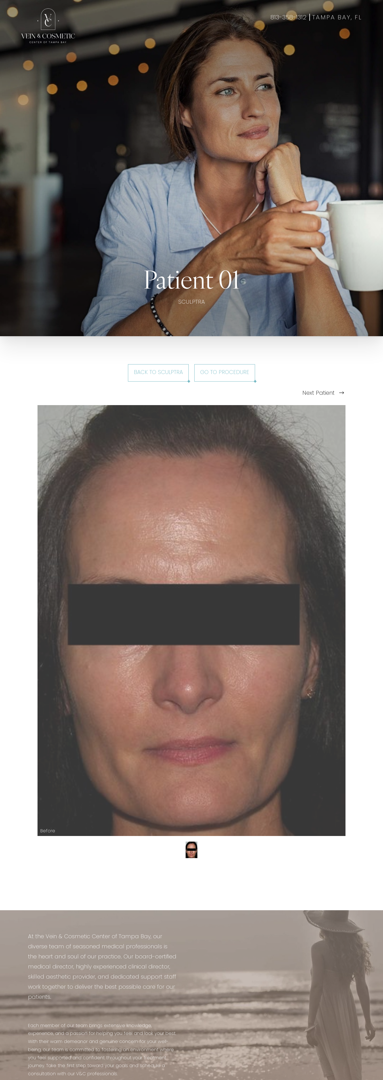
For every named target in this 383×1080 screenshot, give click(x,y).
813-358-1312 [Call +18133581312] (288, 18)
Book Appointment (322, 40)
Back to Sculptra (158, 372)
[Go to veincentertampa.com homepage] (48, 25)
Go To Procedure (224, 372)
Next (323, 393)
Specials (222, 40)
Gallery (198, 40)
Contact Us (280, 40)
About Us (249, 40)
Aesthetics (144, 40)
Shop (355, 40)
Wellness (173, 40)
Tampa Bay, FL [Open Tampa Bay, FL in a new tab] (337, 18)
